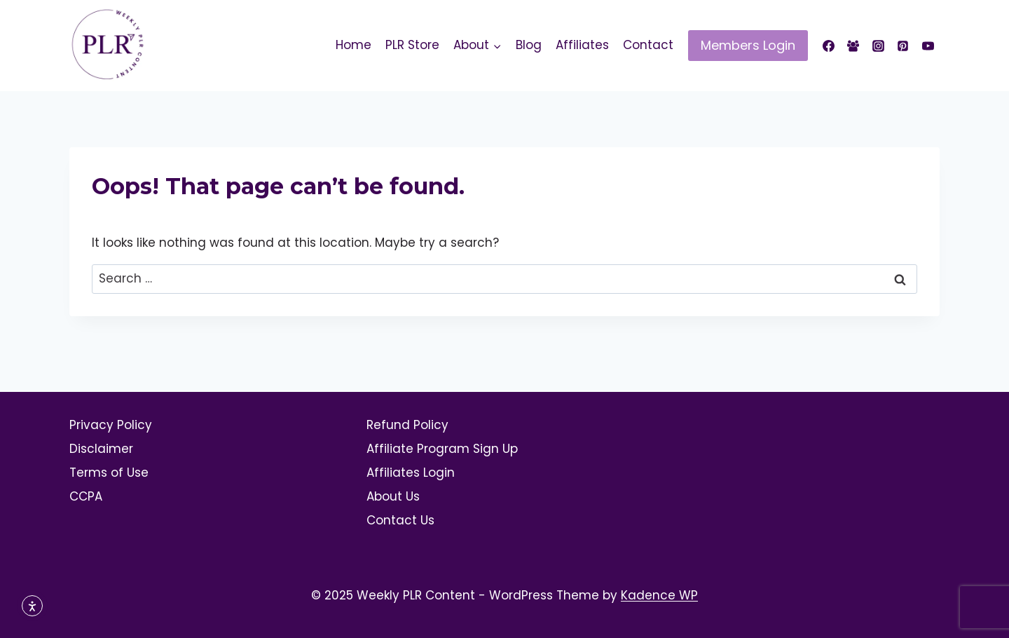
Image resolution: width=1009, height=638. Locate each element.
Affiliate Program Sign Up (442, 448)
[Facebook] (829, 45)
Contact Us (400, 520)
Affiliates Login (410, 472)
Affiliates (582, 44)
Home (353, 44)
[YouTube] (928, 45)
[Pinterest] (903, 45)
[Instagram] (878, 45)
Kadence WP (659, 595)
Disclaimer (101, 448)
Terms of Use (109, 472)
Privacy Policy (110, 424)
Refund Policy (407, 424)
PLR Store (412, 44)
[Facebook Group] (853, 45)
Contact (648, 44)
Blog (529, 44)
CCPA (85, 496)
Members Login (748, 45)
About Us (393, 496)
